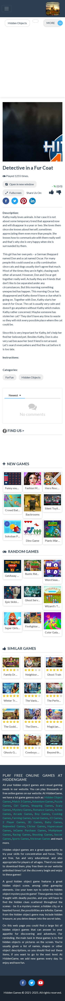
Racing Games (21, 834)
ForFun (9, 377)
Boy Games (42, 813)
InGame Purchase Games (29, 830)
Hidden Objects (31, 377)
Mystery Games (22, 809)
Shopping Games (42, 805)
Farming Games (21, 818)
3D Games (35, 822)
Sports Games (20, 838)
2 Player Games (14, 822)
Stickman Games (40, 838)
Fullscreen (15, 192)
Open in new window (21, 184)
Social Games (40, 818)
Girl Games (21, 805)
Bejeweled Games (14, 826)
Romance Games (43, 809)
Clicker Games (36, 826)
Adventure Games (42, 801)
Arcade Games (22, 813)
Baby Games (53, 822)
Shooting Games (42, 834)
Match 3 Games (21, 801)
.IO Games (55, 818)
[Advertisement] (32, 62)
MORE (50, 22)
